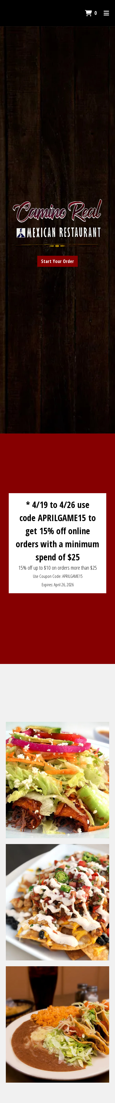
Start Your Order (57, 261)
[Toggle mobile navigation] (106, 13)
